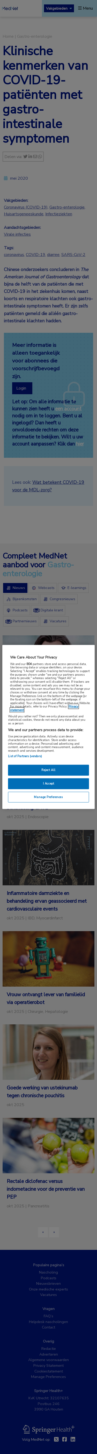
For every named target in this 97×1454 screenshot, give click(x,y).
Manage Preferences (48, 797)
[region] (48, 727)
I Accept (48, 783)
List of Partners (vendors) (25, 756)
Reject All (48, 770)
